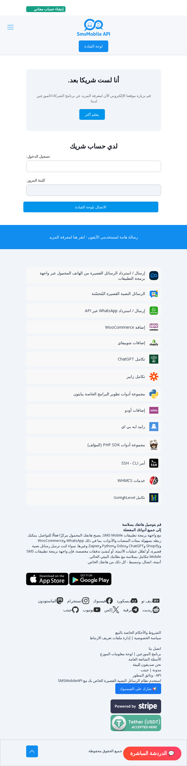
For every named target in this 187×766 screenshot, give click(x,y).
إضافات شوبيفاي (131, 342)
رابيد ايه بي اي (133, 426)
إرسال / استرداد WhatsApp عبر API (115, 310)
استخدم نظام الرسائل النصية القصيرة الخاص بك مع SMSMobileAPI (109, 680)
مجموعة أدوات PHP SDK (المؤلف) (116, 444)
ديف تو (150, 600)
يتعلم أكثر (92, 114)
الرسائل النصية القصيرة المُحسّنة (118, 293)
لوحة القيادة (93, 46)
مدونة (156, 669)
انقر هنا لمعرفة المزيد (67, 237)
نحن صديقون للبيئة (147, 664)
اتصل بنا (155, 648)
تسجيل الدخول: (38, 156)
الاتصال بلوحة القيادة (90, 206)
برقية (131, 609)
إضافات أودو (135, 410)
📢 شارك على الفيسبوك (138, 688)
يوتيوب (91, 609)
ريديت (151, 609)
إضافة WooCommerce (125, 327)
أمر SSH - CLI (133, 463)
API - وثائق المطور (147, 675)
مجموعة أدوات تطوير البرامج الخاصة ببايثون (109, 393)
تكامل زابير (136, 376)
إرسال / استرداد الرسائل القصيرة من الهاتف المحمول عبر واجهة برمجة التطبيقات (92, 275)
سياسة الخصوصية (147, 637)
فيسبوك (103, 600)
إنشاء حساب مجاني (47, 9)
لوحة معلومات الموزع (116, 653)
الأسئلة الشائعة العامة (145, 659)
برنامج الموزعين (148, 653)
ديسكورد (127, 600)
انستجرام (78, 600)
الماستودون (50, 600)
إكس (111, 609)
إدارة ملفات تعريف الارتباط (110, 637)
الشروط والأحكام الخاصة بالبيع (138, 632)
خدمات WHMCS (131, 480)
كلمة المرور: (35, 180)
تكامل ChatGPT (131, 359)
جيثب (71, 609)
